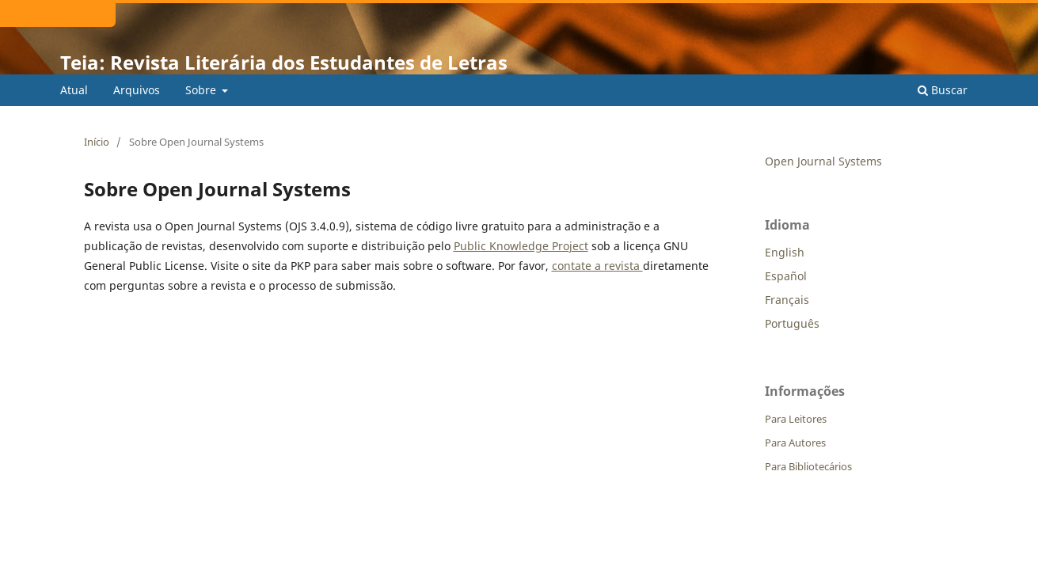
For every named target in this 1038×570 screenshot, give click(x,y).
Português (792, 323)
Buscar (943, 89)
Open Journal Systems (823, 161)
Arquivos (136, 89)
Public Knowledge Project (521, 245)
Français (787, 299)
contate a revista (597, 265)
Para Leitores (796, 419)
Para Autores (795, 442)
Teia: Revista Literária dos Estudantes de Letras (284, 62)
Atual (74, 89)
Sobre (202, 89)
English (784, 252)
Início (96, 142)
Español (786, 275)
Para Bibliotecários (808, 466)
